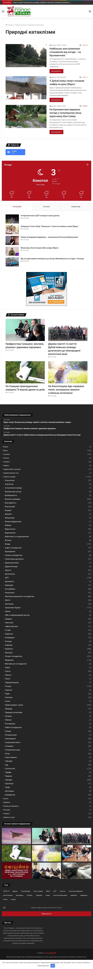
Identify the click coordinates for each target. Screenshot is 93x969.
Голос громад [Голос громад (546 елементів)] (38, 891)
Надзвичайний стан (11, 473)
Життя (7, 600)
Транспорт (9, 784)
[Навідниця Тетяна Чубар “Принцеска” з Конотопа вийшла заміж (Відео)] (12, 229)
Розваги (6, 813)
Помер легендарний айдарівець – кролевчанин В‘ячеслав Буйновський (49, 237)
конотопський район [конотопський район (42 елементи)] (60, 895)
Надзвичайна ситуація (12, 469)
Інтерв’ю (6, 462)
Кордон (6, 465)
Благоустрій (10, 507)
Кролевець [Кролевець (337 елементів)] (19, 895)
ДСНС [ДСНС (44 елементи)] (48, 891)
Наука (7, 667)
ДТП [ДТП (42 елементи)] (55, 891)
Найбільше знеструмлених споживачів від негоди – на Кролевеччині (65, 52)
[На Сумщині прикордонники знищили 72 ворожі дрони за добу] (25, 372)
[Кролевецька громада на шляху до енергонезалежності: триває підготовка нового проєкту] (76, 853)
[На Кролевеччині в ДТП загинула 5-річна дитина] (12, 218)
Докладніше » (56, 71)
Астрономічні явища (13, 488)
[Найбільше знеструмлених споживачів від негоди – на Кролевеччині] (26, 55)
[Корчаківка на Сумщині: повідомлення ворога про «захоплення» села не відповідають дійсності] (16, 871)
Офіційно (6, 802)
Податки (8, 690)
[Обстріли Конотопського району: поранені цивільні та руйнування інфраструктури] (76, 871)
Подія (7, 694)
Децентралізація (12, 563)
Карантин (9, 634)
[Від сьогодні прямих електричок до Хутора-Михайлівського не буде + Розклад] (12, 261)
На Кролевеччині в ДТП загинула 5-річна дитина (40, 216)
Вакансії (8, 514)
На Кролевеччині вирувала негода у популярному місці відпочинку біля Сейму (65, 113)
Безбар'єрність (11, 495)
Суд (6, 765)
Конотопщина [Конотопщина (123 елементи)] (8, 895)
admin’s (53, 45)
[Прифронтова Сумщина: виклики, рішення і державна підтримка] (25, 330)
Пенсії (7, 679)
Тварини (8, 776)
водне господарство (13, 548)
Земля (7, 611)
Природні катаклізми (13, 712)
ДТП (7, 578)
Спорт (7, 754)
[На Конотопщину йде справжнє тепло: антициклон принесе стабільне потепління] (67, 372)
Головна (10, 25)
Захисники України (12, 608)
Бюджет (8, 510)
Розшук (8, 731)
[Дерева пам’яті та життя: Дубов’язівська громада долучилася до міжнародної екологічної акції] (67, 330)
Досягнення (10, 574)
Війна (5, 450)
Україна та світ (9, 817)
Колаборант (10, 638)
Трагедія (8, 780)
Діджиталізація (11, 566)
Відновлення (10, 533)
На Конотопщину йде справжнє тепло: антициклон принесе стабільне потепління (66, 389)
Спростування (11, 757)
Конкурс (8, 641)
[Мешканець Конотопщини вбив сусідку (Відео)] (12, 251)
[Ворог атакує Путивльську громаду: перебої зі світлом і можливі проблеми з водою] (16, 836)
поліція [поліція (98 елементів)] (13, 899)
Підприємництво (12, 682)
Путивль (8, 716)
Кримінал (9, 649)
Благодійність (10, 503)
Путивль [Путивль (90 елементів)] (29, 895)
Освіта (7, 671)
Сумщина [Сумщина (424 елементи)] (39, 895)
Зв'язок (6, 458)
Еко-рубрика (10, 589)
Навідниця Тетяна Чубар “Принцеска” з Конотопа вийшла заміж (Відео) (49, 226)
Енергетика (9, 593)
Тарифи (8, 772)
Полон (7, 701)
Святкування (10, 739)
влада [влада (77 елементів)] (48, 895)
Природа (8, 709)
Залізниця (9, 604)
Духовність (9, 581)
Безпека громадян (12, 499)
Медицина (9, 660)
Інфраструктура (11, 626)
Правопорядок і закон (14, 705)
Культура (8, 653)
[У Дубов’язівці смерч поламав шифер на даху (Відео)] (26, 87)
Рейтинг (8, 720)
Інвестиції (9, 623)
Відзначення (10, 529)
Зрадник (8, 619)
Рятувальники (11, 735)
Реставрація (10, 724)
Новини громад (20, 25)
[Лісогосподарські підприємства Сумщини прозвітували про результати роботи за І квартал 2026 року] (46, 871)
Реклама (6, 810)
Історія (8, 630)
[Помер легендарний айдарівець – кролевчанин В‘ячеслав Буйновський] (12, 240)
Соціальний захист (12, 742)
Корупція (8, 645)
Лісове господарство (13, 656)
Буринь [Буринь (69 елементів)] (15, 891)
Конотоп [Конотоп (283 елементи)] (63, 891)
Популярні (17, 206)
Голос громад (49, 953)
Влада (7, 544)
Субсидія (8, 761)
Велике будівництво (13, 522)
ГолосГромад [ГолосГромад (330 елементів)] (25, 891)
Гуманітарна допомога (14, 559)
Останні (46, 206)
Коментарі (75, 206)
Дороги (8, 570)
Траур (7, 787)
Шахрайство (10, 795)
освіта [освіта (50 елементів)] (5, 899)
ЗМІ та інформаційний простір (17, 615)
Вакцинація (9, 518)
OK (53, 966)
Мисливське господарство (16, 664)
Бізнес (5, 447)
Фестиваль (9, 791)
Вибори (8, 525)
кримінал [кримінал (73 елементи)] (74, 895)
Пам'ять (8, 675)
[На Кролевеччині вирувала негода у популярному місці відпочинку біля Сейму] (26, 116)
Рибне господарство (13, 727)
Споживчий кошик (12, 750)
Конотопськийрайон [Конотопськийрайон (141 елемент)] (76, 891)
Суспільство (10, 769)
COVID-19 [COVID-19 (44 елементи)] (6, 891)
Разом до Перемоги (11, 806)
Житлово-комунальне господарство (19, 596)
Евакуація (9, 585)
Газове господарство (13, 555)
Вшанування (10, 551)
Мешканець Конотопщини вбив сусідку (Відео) (39, 248)
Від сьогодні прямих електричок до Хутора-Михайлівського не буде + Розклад (52, 259)
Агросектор (9, 480)
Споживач (9, 746)
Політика (8, 697)
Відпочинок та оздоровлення (17, 537)
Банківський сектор (13, 492)
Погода (8, 686)
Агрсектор (9, 484)
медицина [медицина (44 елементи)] (83, 895)
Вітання (8, 540)
